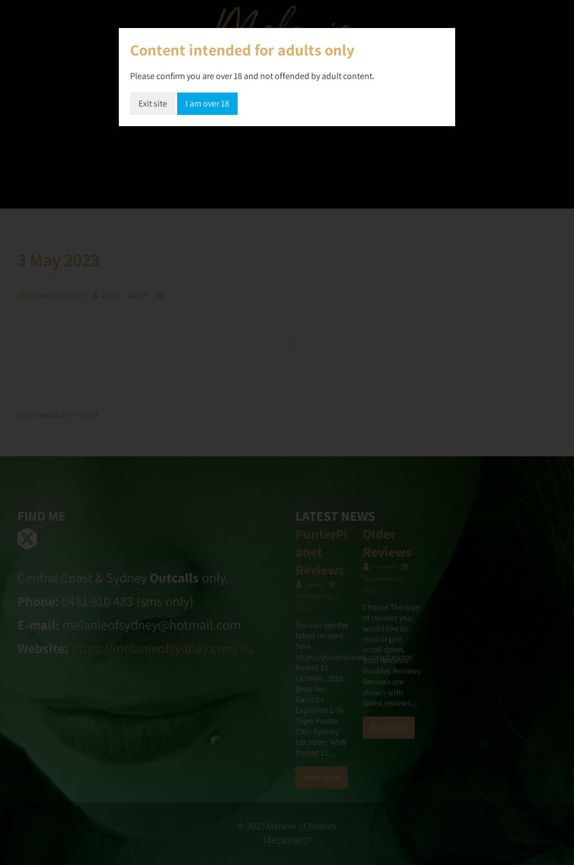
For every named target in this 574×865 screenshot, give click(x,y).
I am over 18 (207, 103)
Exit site (152, 103)
